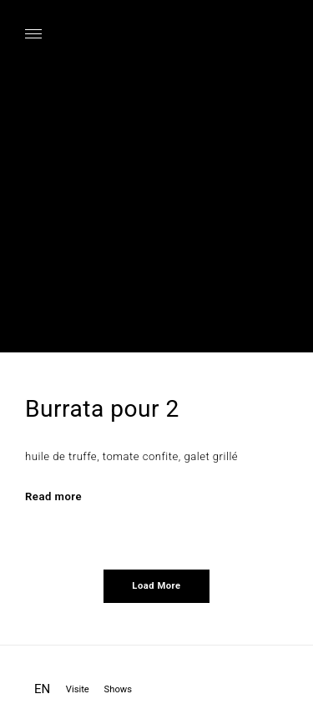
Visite (77, 689)
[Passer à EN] (42, 691)
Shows (118, 689)
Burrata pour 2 (102, 409)
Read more (53, 496)
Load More (156, 585)
